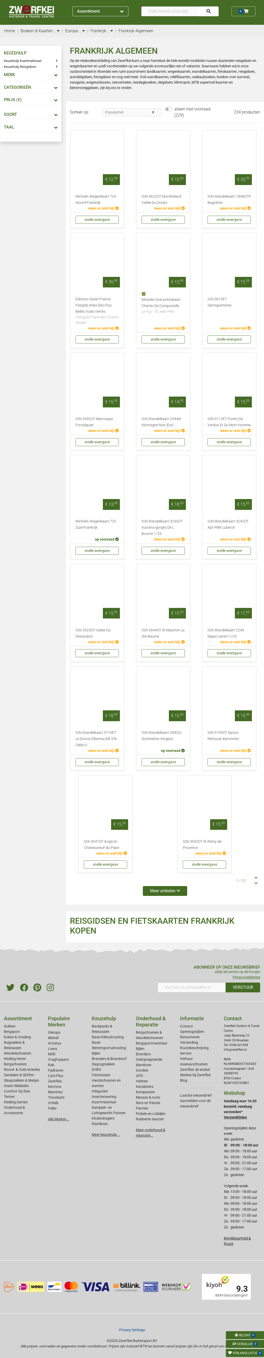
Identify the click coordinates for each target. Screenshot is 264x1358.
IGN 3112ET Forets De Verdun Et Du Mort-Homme (229, 422)
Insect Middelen (16, 1086)
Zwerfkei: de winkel (195, 1069)
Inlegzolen (100, 1091)
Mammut (55, 1092)
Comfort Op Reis (17, 1091)
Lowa (52, 1049)
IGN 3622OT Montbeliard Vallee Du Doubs (161, 199)
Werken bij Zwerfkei (195, 1075)
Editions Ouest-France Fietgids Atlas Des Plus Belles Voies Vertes (97, 311)
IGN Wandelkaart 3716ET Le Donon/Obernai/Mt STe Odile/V (96, 738)
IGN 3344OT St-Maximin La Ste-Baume (163, 633)
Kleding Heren (15, 1059)
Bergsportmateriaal (151, 1043)
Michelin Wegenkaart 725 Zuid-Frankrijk (96, 524)
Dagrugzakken (103, 1064)
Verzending (189, 1042)
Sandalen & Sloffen (19, 1075)
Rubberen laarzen (150, 1119)
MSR (51, 1054)
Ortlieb (53, 1103)
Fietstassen (101, 1075)
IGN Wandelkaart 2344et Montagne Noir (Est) (161, 422)
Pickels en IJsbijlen (151, 1114)
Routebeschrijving (194, 1048)
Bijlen (96, 1053)
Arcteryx (54, 1043)
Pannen (142, 1108)
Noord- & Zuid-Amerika (22, 1069)
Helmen (142, 1081)
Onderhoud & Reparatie (151, 1021)
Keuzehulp (104, 1018)
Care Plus (55, 1076)
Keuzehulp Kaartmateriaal (22, 61)
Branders (143, 1054)
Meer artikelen (165, 890)
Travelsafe (56, 1097)
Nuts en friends (148, 1103)
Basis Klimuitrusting (108, 1037)
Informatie (192, 1018)
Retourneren (190, 1037)
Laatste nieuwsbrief (196, 1095)
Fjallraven (55, 1070)
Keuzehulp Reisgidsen (20, 67)
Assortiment (100, 11)
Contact (186, 1026)
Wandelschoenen (17, 1053)
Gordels (142, 1070)
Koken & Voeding (17, 1037)
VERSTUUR (243, 987)
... (57, 30)
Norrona (54, 1086)
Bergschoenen (15, 1064)
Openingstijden (192, 1032)
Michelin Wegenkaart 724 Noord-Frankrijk (96, 199)
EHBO (96, 1069)
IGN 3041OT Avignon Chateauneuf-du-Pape (101, 844)
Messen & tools (148, 1097)
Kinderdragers (103, 1118)
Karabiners (144, 1086)
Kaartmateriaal (104, 1102)
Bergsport (12, 1032)
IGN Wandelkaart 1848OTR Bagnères (229, 199)
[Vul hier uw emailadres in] (192, 987)
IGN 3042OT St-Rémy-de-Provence (202, 844)
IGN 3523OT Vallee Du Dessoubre (93, 633)
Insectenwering (104, 1097)
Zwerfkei (55, 1081)
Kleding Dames (16, 1102)
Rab (51, 1065)
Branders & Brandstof (109, 1059)
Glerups (54, 1032)
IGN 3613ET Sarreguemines (220, 302)
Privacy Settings (132, 1330)
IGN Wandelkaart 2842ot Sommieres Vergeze (162, 735)
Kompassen (145, 1092)
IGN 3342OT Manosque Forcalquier (94, 422)
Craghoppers (58, 1059)
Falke (52, 1108)
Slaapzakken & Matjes (21, 1080)
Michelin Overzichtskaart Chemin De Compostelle (163, 306)
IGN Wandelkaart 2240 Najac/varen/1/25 (226, 633)
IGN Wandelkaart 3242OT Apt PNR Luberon (228, 524)
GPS (139, 1076)
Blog (183, 1080)
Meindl (53, 1038)
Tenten (9, 1097)
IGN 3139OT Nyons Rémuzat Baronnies (223, 735)
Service (185, 1053)
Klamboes (100, 1124)
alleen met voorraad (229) (192, 112)
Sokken (9, 1026)
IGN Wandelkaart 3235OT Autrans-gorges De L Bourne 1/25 (162, 527)
